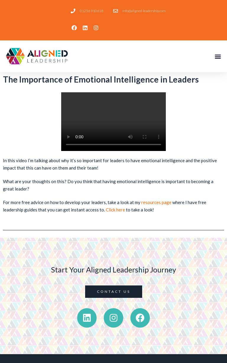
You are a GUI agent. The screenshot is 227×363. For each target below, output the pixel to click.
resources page (156, 202)
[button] (218, 56)
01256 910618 (91, 11)
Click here (115, 209)
